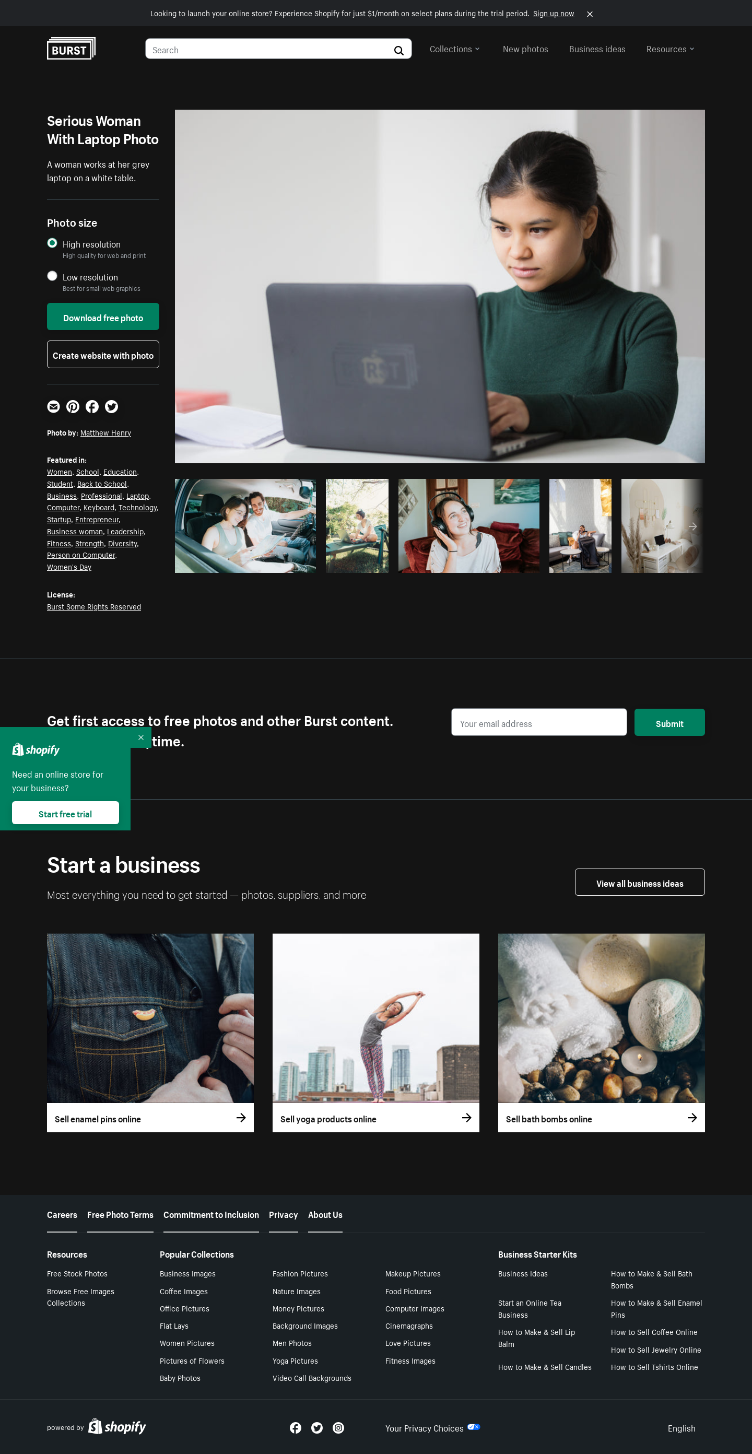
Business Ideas (523, 1273)
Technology (138, 506)
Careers (62, 1213)
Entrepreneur (97, 518)
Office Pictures (184, 1308)
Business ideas (597, 47)
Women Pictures (187, 1342)
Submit (670, 722)
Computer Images (414, 1308)
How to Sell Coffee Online (654, 1331)
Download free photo (103, 316)
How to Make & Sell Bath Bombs (651, 1279)
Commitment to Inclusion (211, 1213)
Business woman (75, 530)
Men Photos (292, 1342)
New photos (525, 47)
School (87, 471)
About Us (325, 1213)
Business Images (188, 1273)
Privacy (283, 1213)
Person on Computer (81, 554)
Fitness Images (410, 1360)
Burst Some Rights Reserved (94, 606)
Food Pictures (408, 1290)
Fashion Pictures (300, 1273)
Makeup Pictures (413, 1273)
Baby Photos (180, 1377)
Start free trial (65, 812)
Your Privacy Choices (432, 1427)
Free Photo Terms (120, 1213)
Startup (59, 518)
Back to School (102, 483)
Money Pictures (298, 1308)
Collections (455, 47)
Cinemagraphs (409, 1325)
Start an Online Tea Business (529, 1308)
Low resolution (90, 277)
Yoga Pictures (295, 1360)
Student (60, 483)
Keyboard (99, 506)
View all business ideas (640, 882)
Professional (101, 495)
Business (62, 495)
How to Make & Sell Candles (545, 1366)
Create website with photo (103, 354)
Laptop (137, 495)
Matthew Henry (105, 432)
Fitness (59, 542)
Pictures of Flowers (192, 1360)
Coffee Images (184, 1290)
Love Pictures (408, 1342)
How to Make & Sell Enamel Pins (656, 1308)
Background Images (305, 1325)
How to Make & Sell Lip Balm (536, 1337)
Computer (63, 506)
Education (120, 471)
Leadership (125, 530)
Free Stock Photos (77, 1273)
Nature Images (297, 1290)
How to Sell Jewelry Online (656, 1349)
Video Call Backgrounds (312, 1377)
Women (59, 471)
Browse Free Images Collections (80, 1296)
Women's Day (69, 566)
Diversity (122, 542)
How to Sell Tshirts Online (654, 1366)
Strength (89, 542)
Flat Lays (174, 1325)
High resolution (92, 244)
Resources (671, 47)
